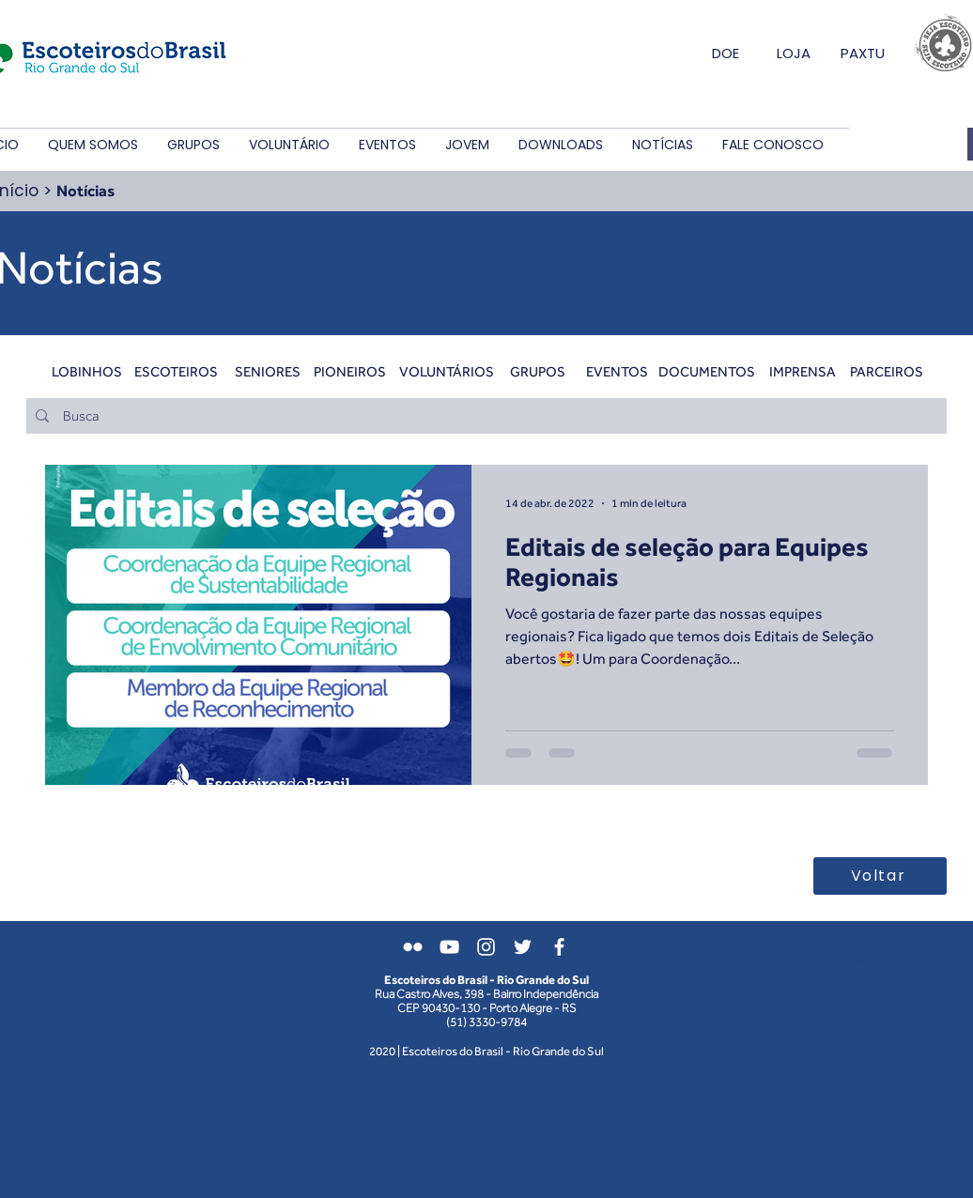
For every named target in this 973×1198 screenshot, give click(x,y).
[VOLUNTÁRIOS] (447, 371)
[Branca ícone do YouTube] (449, 947)
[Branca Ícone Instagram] (486, 947)
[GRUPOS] (537, 371)
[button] (92, 145)
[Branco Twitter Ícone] (522, 947)
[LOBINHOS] (87, 371)
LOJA (794, 53)
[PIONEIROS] (350, 371)
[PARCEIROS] (886, 371)
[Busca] (485, 416)
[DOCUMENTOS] (707, 371)
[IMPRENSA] (802, 371)
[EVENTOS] (616, 371)
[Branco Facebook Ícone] (559, 947)
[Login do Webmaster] (835, 961)
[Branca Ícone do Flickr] (413, 947)
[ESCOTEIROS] (176, 371)
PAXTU (863, 53)
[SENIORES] (267, 371)
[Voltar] (880, 876)
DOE (725, 53)
